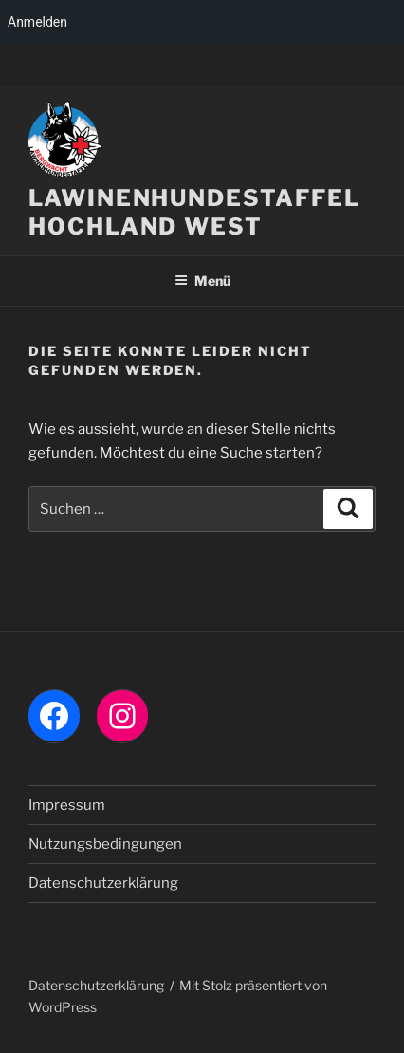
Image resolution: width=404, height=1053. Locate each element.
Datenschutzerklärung (103, 883)
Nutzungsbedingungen (105, 844)
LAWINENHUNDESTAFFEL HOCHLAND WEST (193, 212)
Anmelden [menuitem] (37, 21)
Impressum (66, 805)
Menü (202, 281)
